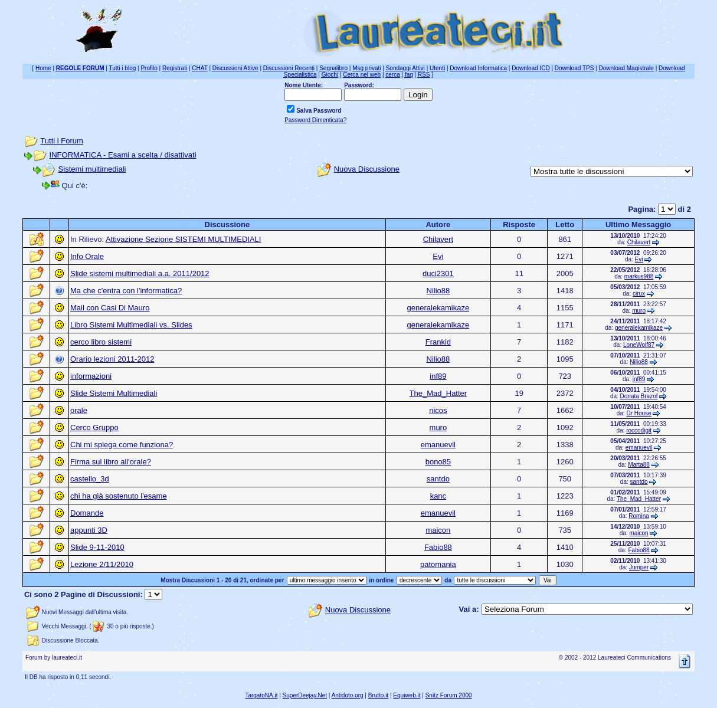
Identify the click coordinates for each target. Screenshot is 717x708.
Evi (438, 256)
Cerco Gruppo (94, 427)
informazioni (91, 376)
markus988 (638, 276)
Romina (638, 516)
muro (639, 310)
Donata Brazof (639, 396)
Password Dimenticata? (315, 120)
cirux (639, 293)
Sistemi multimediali (92, 169)
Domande (86, 513)
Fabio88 (438, 547)
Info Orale (87, 256)
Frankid (438, 341)
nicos (438, 410)
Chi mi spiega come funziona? (121, 444)
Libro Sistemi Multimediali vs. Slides (131, 324)
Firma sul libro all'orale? (110, 461)
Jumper (639, 567)
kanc (438, 495)
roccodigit (638, 430)
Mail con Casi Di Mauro (109, 307)
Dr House (638, 413)
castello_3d (89, 478)
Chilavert (438, 239)
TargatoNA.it (261, 695)
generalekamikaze (438, 307)
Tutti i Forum (61, 140)
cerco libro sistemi (101, 341)
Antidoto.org (348, 695)
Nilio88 (438, 290)
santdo (438, 478)
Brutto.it (378, 695)
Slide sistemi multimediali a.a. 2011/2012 (139, 273)
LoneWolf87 (638, 345)
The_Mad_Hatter (438, 393)
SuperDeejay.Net (305, 695)
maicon (437, 530)
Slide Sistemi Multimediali (113, 393)
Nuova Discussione (367, 169)
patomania (438, 564)
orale (78, 410)
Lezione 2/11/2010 (101, 564)
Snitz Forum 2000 (448, 695)
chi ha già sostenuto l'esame (118, 495)
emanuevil (438, 444)
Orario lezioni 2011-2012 (112, 359)
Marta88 (639, 464)
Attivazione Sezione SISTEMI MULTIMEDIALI (183, 239)
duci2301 (438, 273)
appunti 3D (88, 530)
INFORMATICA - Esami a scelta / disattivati (123, 154)
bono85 (438, 461)
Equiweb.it (406, 695)
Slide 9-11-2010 (97, 547)
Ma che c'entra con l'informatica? (126, 290)
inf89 (438, 376)
